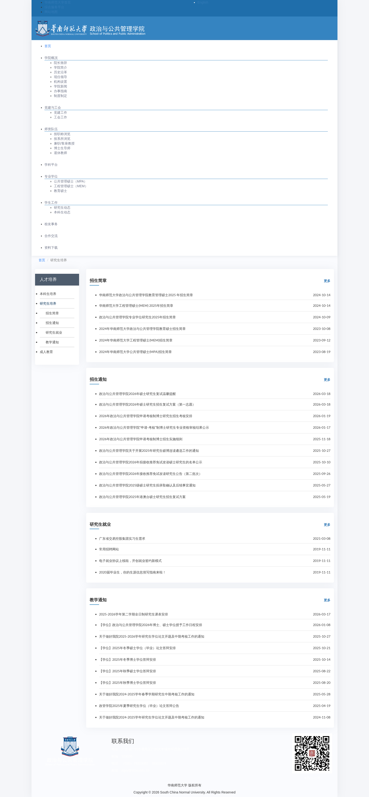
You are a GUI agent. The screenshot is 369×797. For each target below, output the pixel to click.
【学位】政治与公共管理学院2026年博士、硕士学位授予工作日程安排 (150, 625)
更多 (327, 281)
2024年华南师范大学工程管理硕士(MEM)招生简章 (135, 340)
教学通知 (52, 342)
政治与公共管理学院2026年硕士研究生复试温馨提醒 (137, 394)
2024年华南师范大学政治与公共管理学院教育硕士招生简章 (142, 329)
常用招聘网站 (109, 549)
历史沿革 (60, 72)
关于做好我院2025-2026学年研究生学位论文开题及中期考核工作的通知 (151, 636)
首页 (47, 46)
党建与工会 (52, 107)
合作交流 (51, 236)
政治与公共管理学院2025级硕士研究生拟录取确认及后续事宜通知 (147, 485)
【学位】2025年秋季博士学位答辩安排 (127, 683)
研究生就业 (54, 332)
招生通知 (52, 323)
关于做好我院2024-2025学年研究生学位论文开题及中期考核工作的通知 (151, 717)
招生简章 (52, 313)
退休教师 (60, 153)
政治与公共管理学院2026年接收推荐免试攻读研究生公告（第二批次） (150, 474)
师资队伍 (51, 129)
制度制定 (60, 96)
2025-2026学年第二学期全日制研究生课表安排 (133, 614)
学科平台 (51, 164)
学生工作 (51, 202)
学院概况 (51, 58)
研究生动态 (62, 207)
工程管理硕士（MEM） (71, 186)
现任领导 (60, 77)
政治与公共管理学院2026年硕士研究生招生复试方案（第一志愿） (147, 404)
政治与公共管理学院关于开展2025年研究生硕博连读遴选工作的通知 (149, 450)
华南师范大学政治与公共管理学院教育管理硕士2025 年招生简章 (146, 295)
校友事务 (51, 224)
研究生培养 (48, 303)
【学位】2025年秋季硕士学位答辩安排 (127, 671)
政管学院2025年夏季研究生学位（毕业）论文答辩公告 (139, 706)
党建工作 (60, 112)
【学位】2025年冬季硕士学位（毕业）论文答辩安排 (137, 648)
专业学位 (51, 176)
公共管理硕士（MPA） (70, 181)
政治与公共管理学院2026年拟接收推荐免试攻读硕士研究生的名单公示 (150, 462)
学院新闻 (60, 86)
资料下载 (51, 247)
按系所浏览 (62, 139)
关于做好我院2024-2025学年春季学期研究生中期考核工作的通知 (146, 694)
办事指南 (60, 91)
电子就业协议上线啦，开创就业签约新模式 (130, 561)
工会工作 (60, 117)
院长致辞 (60, 63)
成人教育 (46, 352)
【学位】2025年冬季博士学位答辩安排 (127, 659)
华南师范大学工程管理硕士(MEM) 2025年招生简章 (136, 305)
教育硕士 (60, 191)
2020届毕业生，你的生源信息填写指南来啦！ (132, 572)
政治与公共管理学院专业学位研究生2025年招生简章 (137, 317)
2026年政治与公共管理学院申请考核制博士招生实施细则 (140, 439)
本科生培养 (48, 294)
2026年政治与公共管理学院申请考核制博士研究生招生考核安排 (145, 416)
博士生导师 (62, 148)
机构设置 (60, 81)
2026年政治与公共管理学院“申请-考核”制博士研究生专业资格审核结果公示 (154, 427)
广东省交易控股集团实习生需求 (122, 538)
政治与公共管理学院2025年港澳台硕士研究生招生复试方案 (142, 497)
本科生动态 (62, 212)
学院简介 (60, 67)
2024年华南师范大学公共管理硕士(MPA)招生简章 (135, 352)
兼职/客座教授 (64, 143)
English (202, 2)
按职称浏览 (62, 134)
